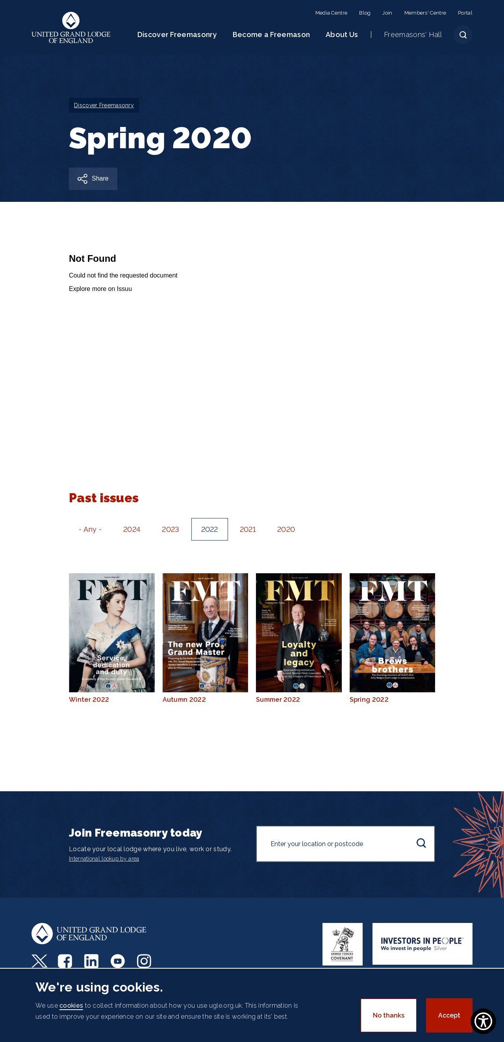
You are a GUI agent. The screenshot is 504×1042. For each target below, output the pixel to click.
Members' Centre (425, 13)
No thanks (388, 1015)
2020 (286, 529)
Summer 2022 (299, 638)
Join (387, 13)
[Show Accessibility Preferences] (483, 1021)
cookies (71, 1005)
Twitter (40, 961)
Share (100, 178)
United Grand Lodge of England (71, 27)
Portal (465, 13)
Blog (365, 13)
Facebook (66, 961)
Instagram (145, 961)
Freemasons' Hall (413, 34)
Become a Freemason (271, 34)
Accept (449, 1015)
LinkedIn (92, 961)
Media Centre (331, 13)
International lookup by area (104, 859)
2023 (170, 529)
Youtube (119, 961)
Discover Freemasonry (177, 34)
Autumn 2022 (205, 638)
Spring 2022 (392, 638)
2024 (131, 529)
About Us (342, 34)
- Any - (90, 529)
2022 (209, 529)
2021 (248, 529)
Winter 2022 (112, 638)
